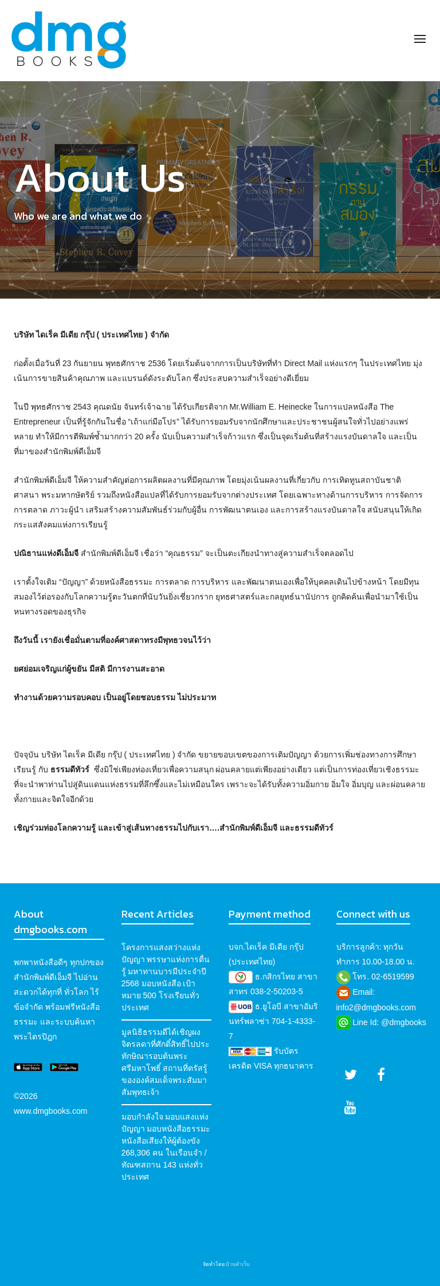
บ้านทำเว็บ (238, 1264)
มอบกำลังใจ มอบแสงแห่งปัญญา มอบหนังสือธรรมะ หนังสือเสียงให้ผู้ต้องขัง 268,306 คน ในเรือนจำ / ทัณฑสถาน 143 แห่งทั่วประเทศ (166, 1146)
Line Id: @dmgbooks (389, 1022)
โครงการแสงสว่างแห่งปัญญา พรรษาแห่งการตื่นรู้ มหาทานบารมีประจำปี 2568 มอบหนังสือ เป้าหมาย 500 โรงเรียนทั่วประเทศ (165, 977)
